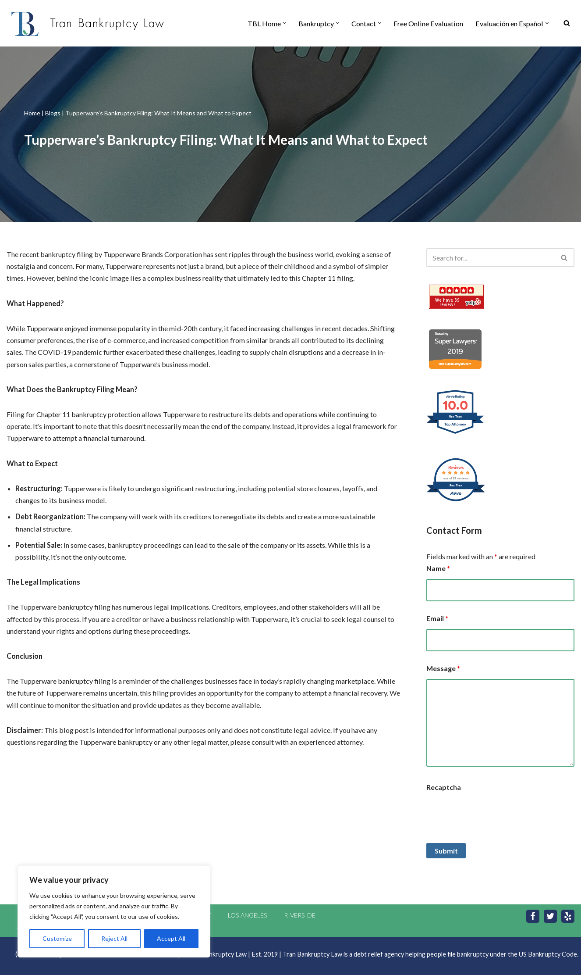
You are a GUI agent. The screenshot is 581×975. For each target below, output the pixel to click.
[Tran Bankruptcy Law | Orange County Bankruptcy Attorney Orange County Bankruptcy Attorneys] (87, 23)
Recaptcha (443, 786)
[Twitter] (550, 914)
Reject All (114, 938)
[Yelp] (567, 914)
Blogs (52, 113)
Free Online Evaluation (431, 23)
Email (437, 618)
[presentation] (493, 813)
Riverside (299, 914)
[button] (288, 23)
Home (32, 113)
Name (438, 568)
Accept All (171, 938)
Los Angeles (247, 914)
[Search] (566, 23)
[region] (114, 911)
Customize (57, 938)
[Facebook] (532, 914)
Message (443, 668)
